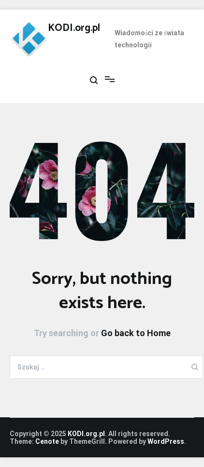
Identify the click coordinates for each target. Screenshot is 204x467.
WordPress (165, 441)
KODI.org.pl (74, 28)
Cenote (47, 441)
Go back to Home (136, 333)
